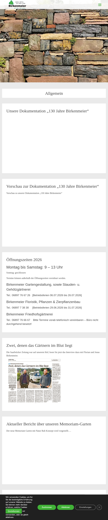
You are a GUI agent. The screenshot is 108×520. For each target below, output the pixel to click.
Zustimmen (47, 507)
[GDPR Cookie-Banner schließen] (99, 507)
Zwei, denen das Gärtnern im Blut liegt (39, 345)
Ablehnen (65, 507)
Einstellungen (14, 511)
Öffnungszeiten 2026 (24, 259)
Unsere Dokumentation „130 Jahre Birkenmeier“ (47, 111)
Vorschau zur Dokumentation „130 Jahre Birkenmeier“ (52, 186)
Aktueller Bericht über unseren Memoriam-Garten (48, 424)
